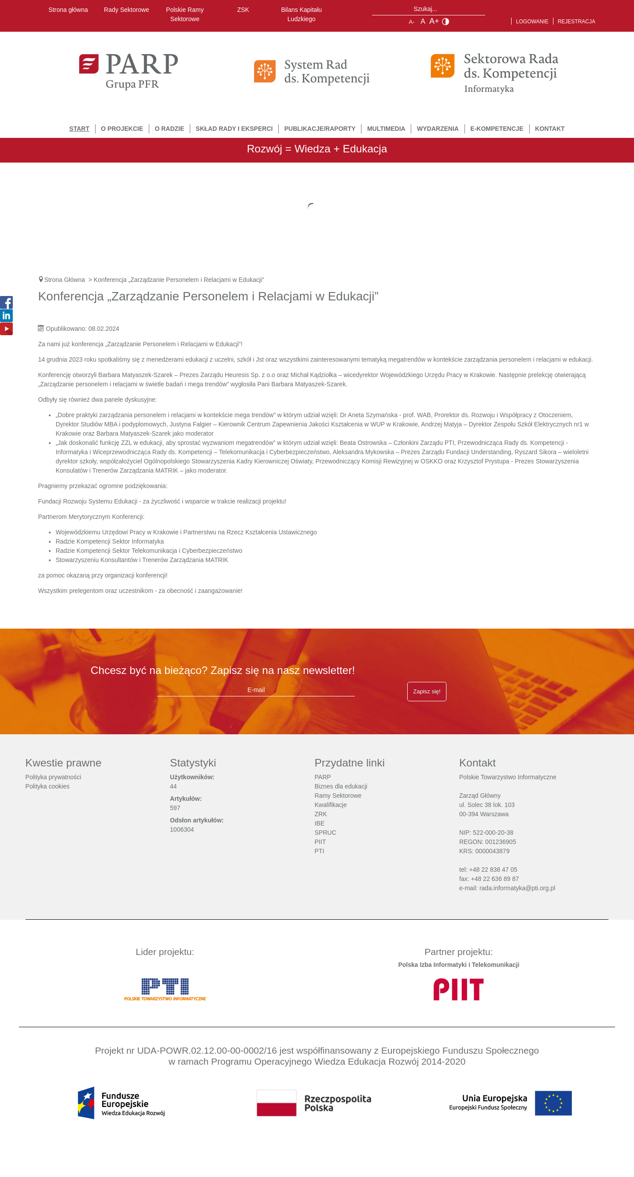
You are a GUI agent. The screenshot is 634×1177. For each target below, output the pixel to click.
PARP (323, 777)
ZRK (321, 814)
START (79, 128)
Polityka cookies (48, 786)
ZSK (243, 9)
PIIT (320, 841)
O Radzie (169, 128)
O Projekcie (122, 128)
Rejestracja (576, 22)
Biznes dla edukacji (341, 786)
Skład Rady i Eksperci (234, 128)
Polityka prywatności (53, 777)
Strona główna (68, 9)
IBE (320, 823)
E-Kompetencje (496, 128)
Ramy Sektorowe (338, 795)
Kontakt (549, 128)
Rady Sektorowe (126, 9)
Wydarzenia (438, 128)
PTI (319, 851)
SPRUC (325, 832)
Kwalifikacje (331, 804)
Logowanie (532, 22)
